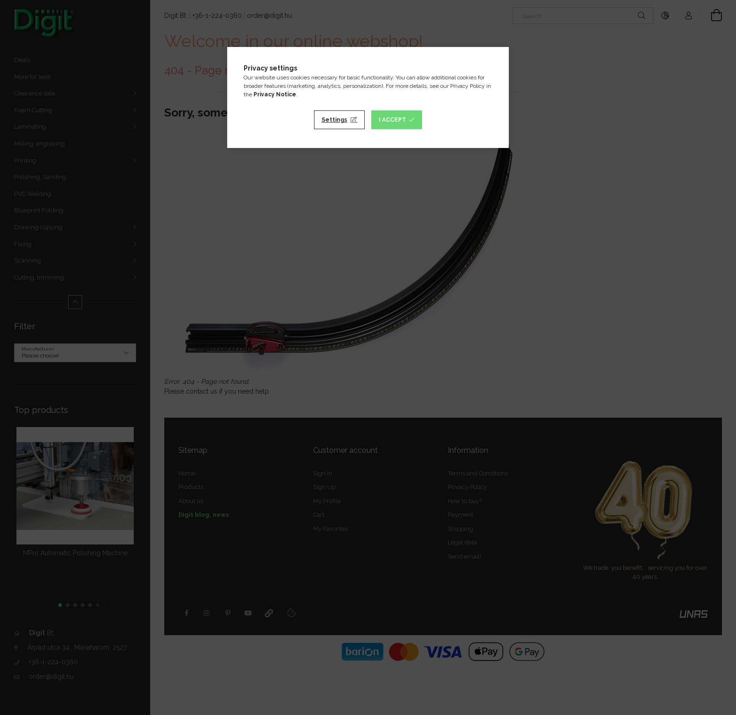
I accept (392, 120)
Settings (334, 120)
